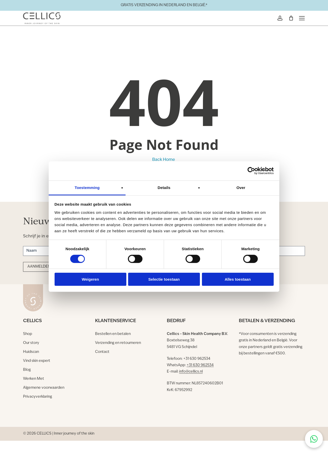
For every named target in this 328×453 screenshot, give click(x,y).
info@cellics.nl (191, 372)
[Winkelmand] (287, 26)
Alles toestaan (238, 279)
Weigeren (90, 279)
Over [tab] (241, 187)
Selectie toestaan (164, 279)
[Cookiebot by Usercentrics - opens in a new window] (251, 171)
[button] (299, 25)
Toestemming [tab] (87, 187)
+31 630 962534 (200, 365)
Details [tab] (164, 187)
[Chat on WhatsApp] (314, 439)
